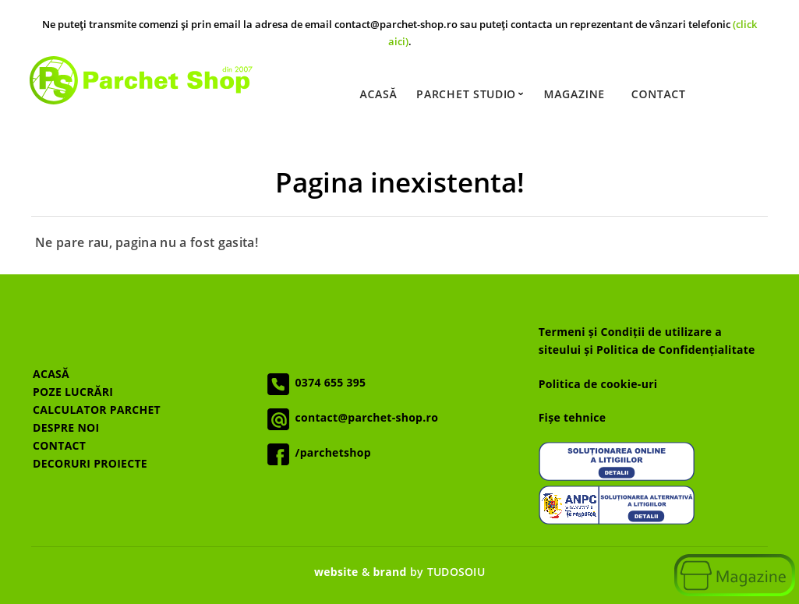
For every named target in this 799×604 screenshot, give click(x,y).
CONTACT (59, 445)
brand (389, 571)
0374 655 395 (327, 382)
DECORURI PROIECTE (90, 463)
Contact (658, 94)
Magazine (573, 94)
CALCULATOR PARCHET (97, 409)
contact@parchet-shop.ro (363, 417)
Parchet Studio (470, 94)
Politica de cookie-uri (598, 383)
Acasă (378, 94)
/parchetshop (330, 452)
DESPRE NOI (66, 427)
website (336, 571)
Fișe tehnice (572, 417)
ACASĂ (51, 373)
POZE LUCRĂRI (73, 391)
